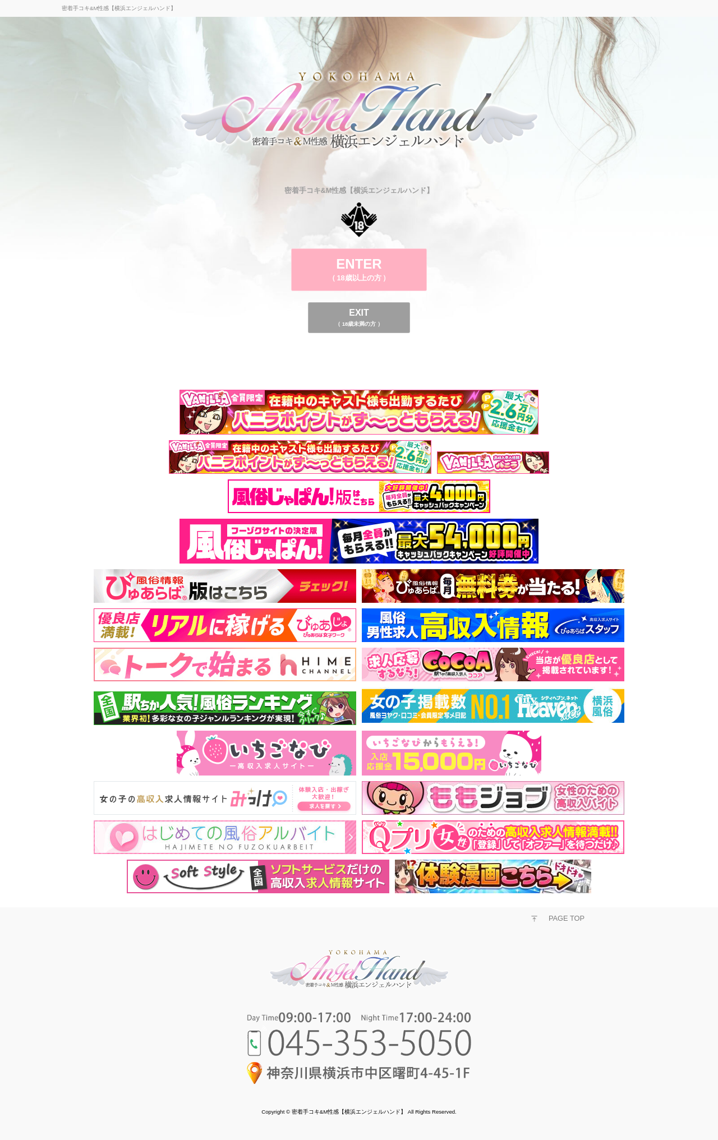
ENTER (359, 269)
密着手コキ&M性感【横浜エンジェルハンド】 (349, 1112)
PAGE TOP (566, 918)
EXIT (359, 317)
